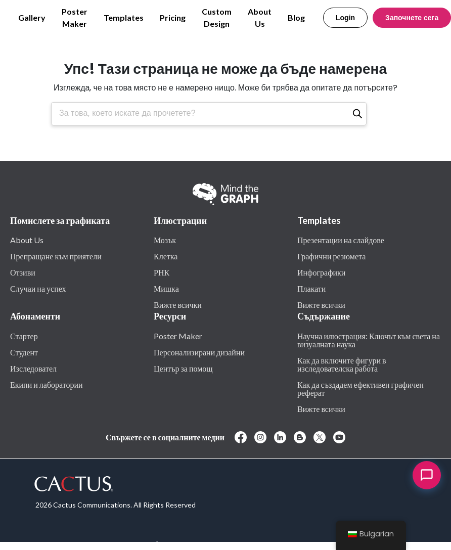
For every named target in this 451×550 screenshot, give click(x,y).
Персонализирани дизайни (199, 351)
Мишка (166, 288)
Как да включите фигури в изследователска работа (341, 364)
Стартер (24, 335)
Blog (296, 17)
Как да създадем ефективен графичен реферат (360, 388)
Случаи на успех (38, 288)
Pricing (173, 17)
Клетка (165, 255)
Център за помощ (183, 368)
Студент (24, 351)
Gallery (32, 17)
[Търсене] (357, 114)
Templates (124, 17)
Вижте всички (178, 304)
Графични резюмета (331, 255)
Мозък (165, 239)
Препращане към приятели (56, 255)
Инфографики (321, 272)
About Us (260, 17)
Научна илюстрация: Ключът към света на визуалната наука (368, 339)
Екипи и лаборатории (46, 384)
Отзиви (22, 272)
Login (345, 18)
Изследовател (33, 368)
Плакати (311, 288)
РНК (161, 272)
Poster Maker (74, 17)
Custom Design (217, 17)
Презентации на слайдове (340, 239)
